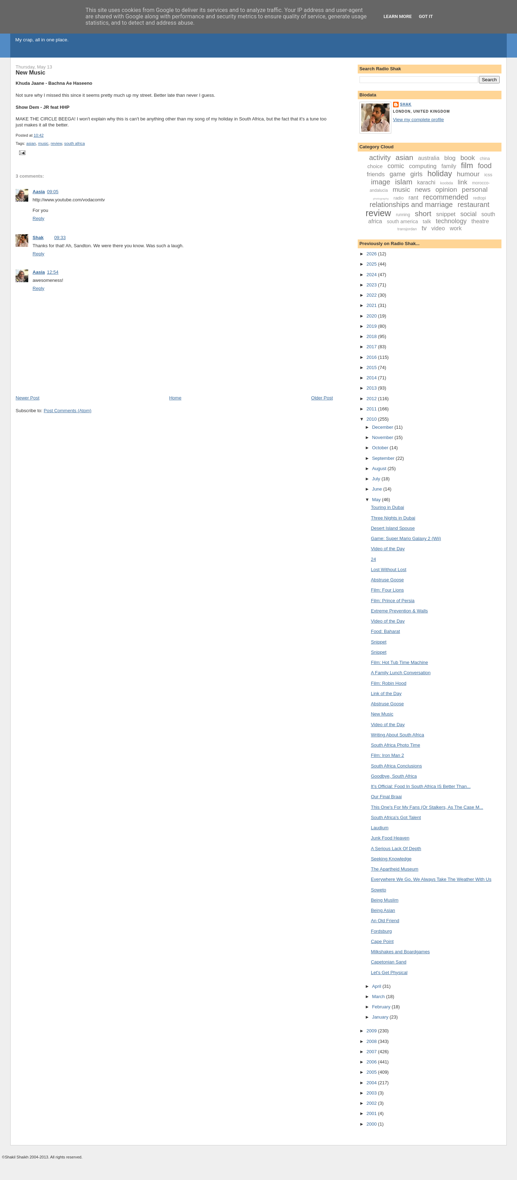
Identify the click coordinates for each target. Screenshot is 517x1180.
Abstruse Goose (387, 579)
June (377, 489)
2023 (372, 284)
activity (380, 157)
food (485, 166)
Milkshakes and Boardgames (400, 951)
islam (403, 182)
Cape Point (382, 941)
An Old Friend (385, 920)
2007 (372, 1051)
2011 (372, 408)
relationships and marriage (411, 204)
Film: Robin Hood (388, 683)
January (381, 1017)
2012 (372, 398)
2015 (372, 367)
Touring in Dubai (387, 507)
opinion (446, 189)
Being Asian (383, 910)
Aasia (38, 191)
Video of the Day (388, 548)
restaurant (473, 204)
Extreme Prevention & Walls (399, 610)
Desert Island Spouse (393, 528)
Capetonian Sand (388, 962)
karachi (426, 182)
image (380, 182)
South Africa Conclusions (396, 766)
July (376, 478)
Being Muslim (384, 900)
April (377, 986)
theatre (480, 221)
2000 (372, 1124)
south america (402, 221)
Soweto (378, 890)
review (56, 143)
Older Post (322, 398)
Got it (426, 16)
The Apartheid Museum (394, 869)
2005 (372, 1072)
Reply (38, 218)
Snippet (378, 642)
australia (428, 158)
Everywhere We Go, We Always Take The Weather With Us (431, 879)
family (448, 166)
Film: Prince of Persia (393, 600)
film (467, 165)
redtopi (479, 198)
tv (424, 228)
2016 (372, 357)
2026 (372, 253)
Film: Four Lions (387, 590)
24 (373, 559)
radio (398, 198)
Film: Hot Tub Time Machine (399, 662)
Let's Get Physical (389, 972)
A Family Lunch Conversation (400, 672)
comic (395, 166)
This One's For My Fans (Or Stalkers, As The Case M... (427, 807)
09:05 (53, 191)
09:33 (60, 237)
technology (451, 221)
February (382, 1006)
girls (416, 174)
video (438, 228)
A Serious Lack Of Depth (396, 848)
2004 (372, 1082)
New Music (30, 72)
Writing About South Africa (397, 734)
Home (175, 398)
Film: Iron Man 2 (387, 755)
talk (427, 221)
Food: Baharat (385, 631)
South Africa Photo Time (395, 745)
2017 (372, 346)
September (384, 458)
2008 (372, 1041)
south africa (74, 143)
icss (488, 174)
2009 (372, 1030)
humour (468, 174)
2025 (372, 264)
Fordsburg (381, 931)
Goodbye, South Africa (394, 776)
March (379, 996)
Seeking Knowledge (391, 858)
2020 (372, 316)
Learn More (398, 16)
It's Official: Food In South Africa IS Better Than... (420, 786)
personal (475, 189)
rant (413, 198)
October (381, 447)
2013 (372, 388)
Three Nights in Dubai (393, 518)
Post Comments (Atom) (67, 410)
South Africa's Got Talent (396, 817)
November (383, 437)
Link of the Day (386, 693)
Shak (37, 237)
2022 (372, 295)
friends (376, 174)
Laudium (379, 827)
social (468, 214)
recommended (445, 197)
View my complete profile (418, 119)
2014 (372, 377)
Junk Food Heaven (390, 838)
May (377, 499)
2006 (372, 1062)
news (422, 189)
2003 (372, 1093)
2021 (372, 305)
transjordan (407, 229)
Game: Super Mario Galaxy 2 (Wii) (406, 538)
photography (380, 198)
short (423, 213)
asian (31, 143)
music (43, 143)
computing (422, 166)
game (397, 174)
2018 (372, 336)
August (379, 468)
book (467, 157)
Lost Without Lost (388, 569)
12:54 (53, 272)
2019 (372, 326)
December (383, 427)
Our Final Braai (386, 796)
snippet (446, 214)
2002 (372, 1103)
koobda (446, 183)
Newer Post (27, 398)
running (403, 214)
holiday (439, 173)
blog (450, 158)
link (462, 182)
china (485, 158)
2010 (372, 419)
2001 (372, 1113)
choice (374, 166)
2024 (372, 274)
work (456, 228)
